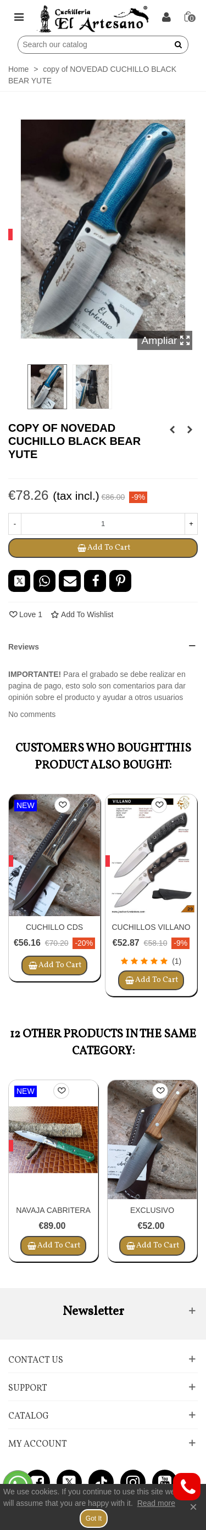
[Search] (95, 44)
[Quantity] (103, 524)
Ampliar (166, 340)
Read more (156, 1503)
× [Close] (193, 1506)
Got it (94, 1518)
